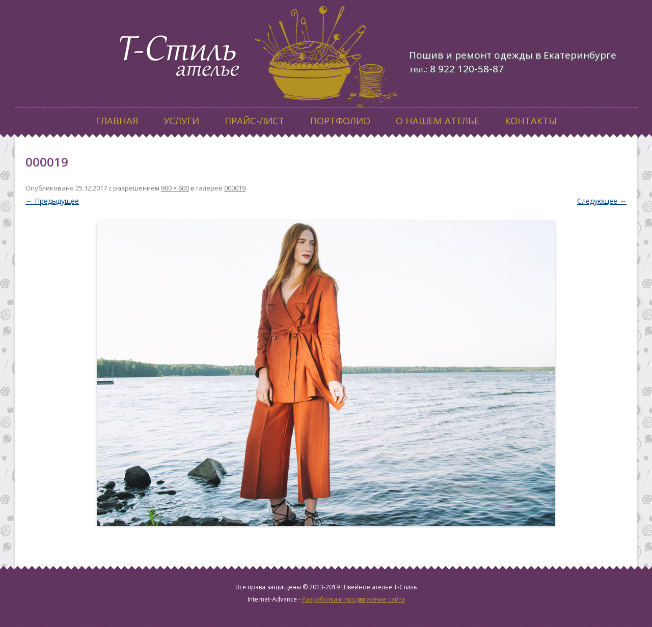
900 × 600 (175, 188)
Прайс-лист (255, 121)
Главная (117, 121)
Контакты (531, 121)
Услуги (181, 121)
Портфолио (340, 121)
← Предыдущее (52, 201)
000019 (235, 188)
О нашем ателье (437, 121)
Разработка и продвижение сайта (353, 599)
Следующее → (602, 201)
